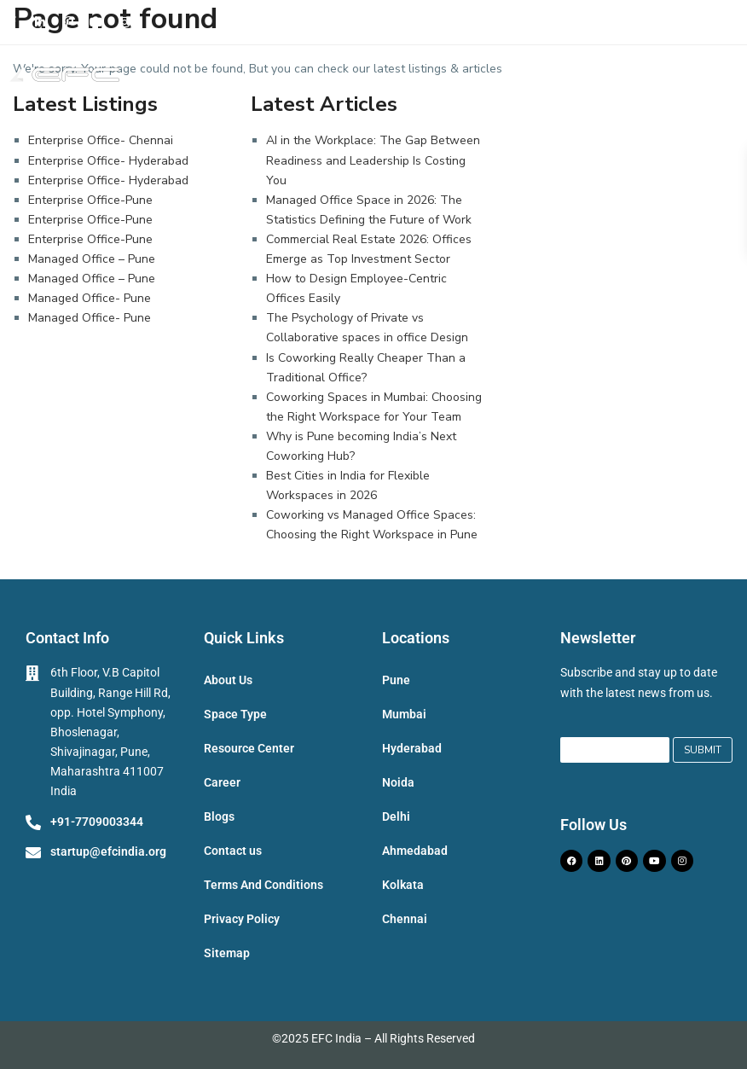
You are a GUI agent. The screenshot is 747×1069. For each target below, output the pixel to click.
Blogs (219, 816)
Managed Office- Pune (89, 298)
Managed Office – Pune (91, 259)
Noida (398, 782)
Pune (396, 680)
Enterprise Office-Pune (90, 200)
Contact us (233, 850)
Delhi (396, 816)
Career (222, 782)
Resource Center (249, 748)
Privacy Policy (242, 919)
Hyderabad (412, 748)
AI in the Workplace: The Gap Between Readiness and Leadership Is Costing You (373, 160)
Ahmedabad (415, 850)
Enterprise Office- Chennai (100, 140)
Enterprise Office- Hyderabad (108, 161)
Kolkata (403, 885)
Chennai (404, 919)
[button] (728, 78)
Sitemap (227, 953)
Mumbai (404, 714)
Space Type (235, 714)
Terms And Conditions (263, 885)
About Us (228, 680)
